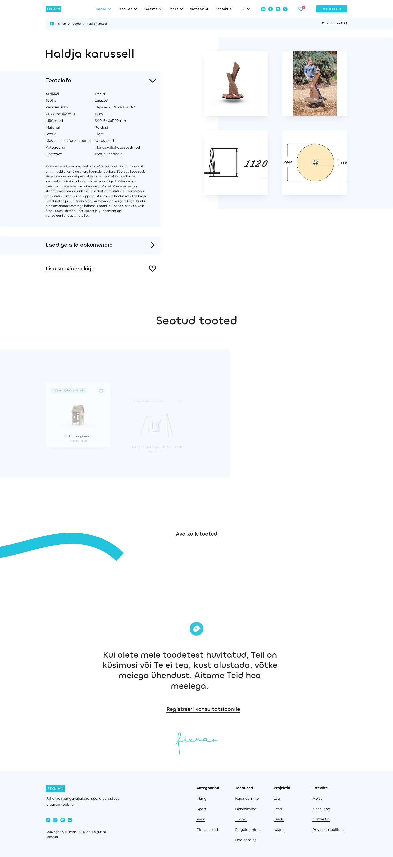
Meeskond (321, 809)
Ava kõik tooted (196, 549)
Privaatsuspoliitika (328, 830)
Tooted (76, 23)
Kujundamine (247, 798)
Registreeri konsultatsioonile (250, 709)
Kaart (278, 830)
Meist (317, 798)
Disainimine (245, 809)
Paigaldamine (247, 830)
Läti (277, 798)
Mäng (202, 798)
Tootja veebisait (108, 154)
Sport (201, 809)
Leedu (279, 819)
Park (201, 819)
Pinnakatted (207, 830)
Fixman (61, 23)
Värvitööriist (199, 9)
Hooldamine (246, 840)
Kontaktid (223, 9)
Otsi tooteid (334, 23)
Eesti (278, 809)
